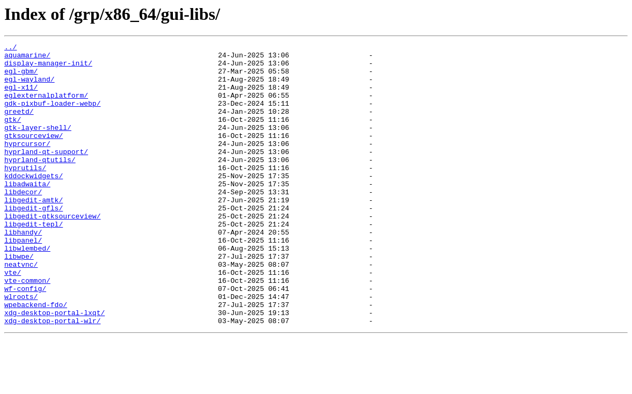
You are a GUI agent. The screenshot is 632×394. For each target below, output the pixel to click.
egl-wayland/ (29, 87)
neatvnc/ (21, 309)
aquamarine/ (27, 58)
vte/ (12, 319)
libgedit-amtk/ (33, 232)
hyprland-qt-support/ (46, 174)
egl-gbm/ (21, 77)
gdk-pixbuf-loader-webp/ (52, 116)
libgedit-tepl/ (33, 261)
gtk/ (12, 135)
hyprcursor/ (27, 164)
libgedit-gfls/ (33, 241)
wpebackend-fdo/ (35, 357)
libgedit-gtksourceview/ (52, 251)
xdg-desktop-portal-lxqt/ (54, 367)
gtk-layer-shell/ (37, 145)
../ (10, 48)
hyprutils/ (25, 193)
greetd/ (19, 125)
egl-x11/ (21, 96)
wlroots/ (21, 348)
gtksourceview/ (33, 154)
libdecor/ (23, 222)
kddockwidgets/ (33, 203)
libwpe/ (19, 299)
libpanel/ (23, 280)
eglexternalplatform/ (46, 106)
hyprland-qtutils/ (40, 183)
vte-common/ (27, 328)
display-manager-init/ (48, 67)
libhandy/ (23, 270)
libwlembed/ (27, 290)
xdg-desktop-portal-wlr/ (52, 377)
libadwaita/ (27, 212)
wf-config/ (25, 338)
